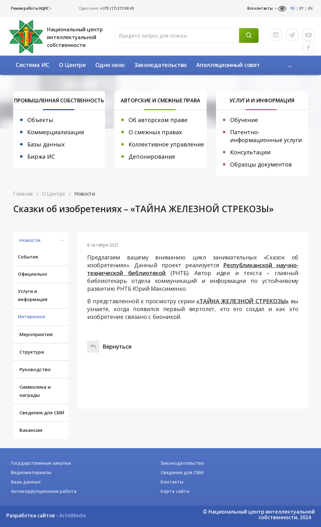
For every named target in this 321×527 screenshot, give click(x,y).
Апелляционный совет (228, 65)
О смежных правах (155, 132)
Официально (32, 274)
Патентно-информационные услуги (266, 136)
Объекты (40, 120)
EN (310, 8)
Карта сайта (174, 491)
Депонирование (152, 156)
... (290, 65)
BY (301, 8)
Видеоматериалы (31, 472)
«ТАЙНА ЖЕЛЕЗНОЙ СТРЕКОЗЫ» (242, 301)
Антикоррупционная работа (43, 491)
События (28, 257)
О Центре (72, 65)
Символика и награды (35, 391)
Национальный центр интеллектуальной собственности (75, 37)
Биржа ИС (41, 156)
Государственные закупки (41, 463)
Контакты (171, 482)
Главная (23, 193)
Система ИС (33, 65)
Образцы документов (261, 164)
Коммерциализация (55, 132)
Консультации (250, 152)
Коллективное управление (166, 144)
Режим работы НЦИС (31, 8)
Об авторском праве (158, 120)
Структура (31, 352)
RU (293, 8)
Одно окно (110, 65)
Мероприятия (36, 334)
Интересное (31, 317)
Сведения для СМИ (41, 412)
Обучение (244, 120)
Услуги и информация (32, 295)
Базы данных (46, 144)
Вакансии (30, 430)
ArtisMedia (72, 515)
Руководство (35, 369)
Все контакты (261, 8)
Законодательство (160, 65)
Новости (42, 240)
